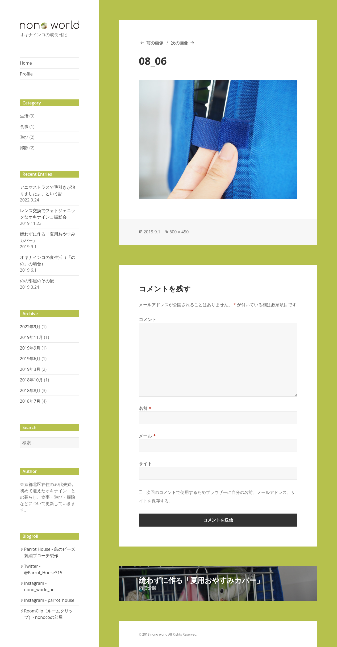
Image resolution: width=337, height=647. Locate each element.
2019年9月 (30, 348)
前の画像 (154, 43)
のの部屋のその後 (37, 281)
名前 (145, 408)
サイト (145, 464)
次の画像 (179, 43)
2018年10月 (31, 380)
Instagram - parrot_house (49, 600)
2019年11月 (31, 337)
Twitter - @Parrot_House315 (43, 569)
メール (147, 436)
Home (26, 63)
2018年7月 (30, 401)
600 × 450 (179, 232)
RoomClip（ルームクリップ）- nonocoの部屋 (48, 614)
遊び (24, 137)
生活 (24, 116)
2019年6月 (30, 359)
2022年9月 (30, 327)
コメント (148, 319)
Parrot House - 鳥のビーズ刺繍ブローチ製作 (49, 552)
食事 (24, 126)
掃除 (24, 148)
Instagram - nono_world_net (40, 586)
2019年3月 (30, 369)
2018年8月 (30, 390)
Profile (26, 74)
